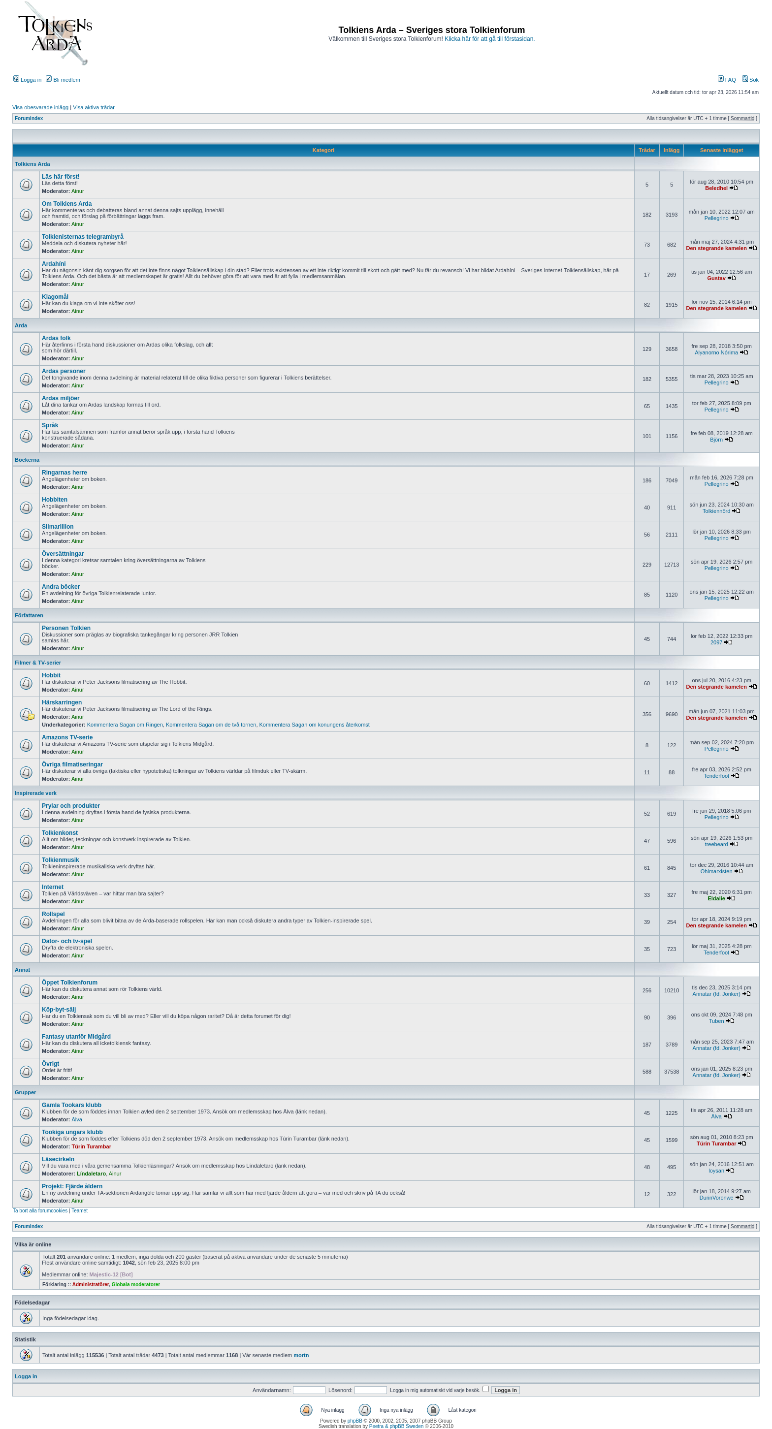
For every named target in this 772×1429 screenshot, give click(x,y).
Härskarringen (62, 702)
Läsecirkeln (58, 1159)
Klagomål (55, 296)
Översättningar (63, 553)
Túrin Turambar (91, 1146)
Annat (22, 970)
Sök (750, 80)
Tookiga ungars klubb (72, 1132)
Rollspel (53, 914)
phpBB (355, 1421)
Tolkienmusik (60, 860)
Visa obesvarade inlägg (40, 107)
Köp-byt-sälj (59, 1009)
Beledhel (716, 188)
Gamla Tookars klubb (71, 1105)
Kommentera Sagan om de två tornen (211, 725)
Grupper (25, 1092)
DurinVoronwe (717, 1198)
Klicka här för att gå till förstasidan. (490, 38)
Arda (21, 325)
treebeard (716, 844)
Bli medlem (63, 80)
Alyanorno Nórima (716, 352)
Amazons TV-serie (67, 737)
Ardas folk (56, 338)
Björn (716, 440)
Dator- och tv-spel (67, 941)
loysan (716, 1171)
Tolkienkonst (60, 832)
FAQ (727, 80)
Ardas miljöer (61, 398)
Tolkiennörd (716, 511)
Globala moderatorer (136, 1284)
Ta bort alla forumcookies (40, 1210)
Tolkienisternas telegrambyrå (83, 236)
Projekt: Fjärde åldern (72, 1186)
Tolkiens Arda (32, 164)
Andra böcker (61, 586)
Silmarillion (58, 526)
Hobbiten (54, 499)
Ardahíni (54, 263)
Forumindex (29, 118)
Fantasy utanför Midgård (76, 1036)
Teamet (79, 1210)
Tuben (716, 1021)
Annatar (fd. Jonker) (716, 994)
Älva (77, 1119)
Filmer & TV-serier (38, 663)
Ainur (77, 191)
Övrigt (50, 1063)
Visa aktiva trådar (94, 107)
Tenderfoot (716, 776)
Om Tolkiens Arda (67, 203)
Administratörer (90, 1284)
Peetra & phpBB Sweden (396, 1426)
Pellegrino (717, 218)
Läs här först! (61, 176)
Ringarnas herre (64, 472)
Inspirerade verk (36, 793)
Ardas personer (64, 371)
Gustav (717, 278)
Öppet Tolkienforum (69, 982)
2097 (716, 642)
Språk (50, 425)
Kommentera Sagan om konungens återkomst (314, 725)
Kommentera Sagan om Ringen (125, 725)
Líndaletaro (91, 1173)
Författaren (29, 615)
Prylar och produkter (71, 805)
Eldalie (716, 898)
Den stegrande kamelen (716, 248)
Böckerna (27, 460)
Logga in (27, 80)
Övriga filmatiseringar (72, 764)
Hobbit (51, 675)
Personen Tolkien (66, 628)
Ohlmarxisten (717, 871)
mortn (301, 1355)
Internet (53, 887)
